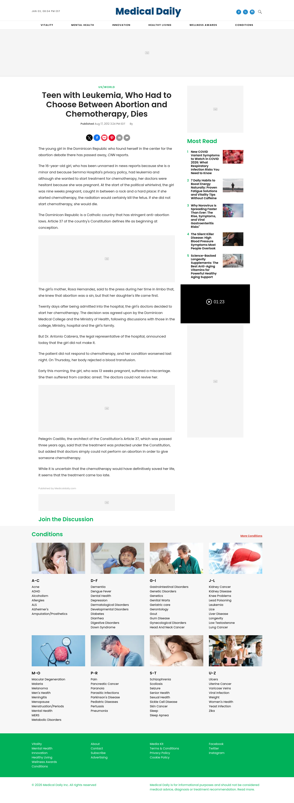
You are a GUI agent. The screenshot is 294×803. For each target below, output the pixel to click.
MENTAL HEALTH (82, 25)
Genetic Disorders (163, 591)
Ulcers (213, 679)
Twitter (214, 748)
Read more (245, 789)
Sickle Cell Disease (163, 702)
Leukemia (216, 605)
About (95, 744)
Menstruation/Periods (48, 706)
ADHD (36, 591)
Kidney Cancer (220, 587)
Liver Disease (218, 614)
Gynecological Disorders (168, 623)
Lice (211, 609)
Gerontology (159, 609)
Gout (153, 614)
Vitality (37, 744)
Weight (214, 697)
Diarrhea (97, 618)
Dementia (98, 587)
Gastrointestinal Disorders (169, 587)
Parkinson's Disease (105, 697)
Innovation (40, 753)
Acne (35, 587)
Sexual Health (160, 697)
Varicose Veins (220, 688)
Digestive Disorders (105, 623)
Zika (212, 711)
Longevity (216, 618)
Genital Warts (160, 600)
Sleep (154, 711)
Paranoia (97, 688)
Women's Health (221, 702)
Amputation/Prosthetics (49, 614)
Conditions (47, 534)
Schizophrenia (160, 679)
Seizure (155, 688)
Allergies (38, 600)
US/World (106, 87)
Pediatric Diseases (104, 702)
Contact (97, 748)
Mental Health (42, 711)
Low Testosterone (222, 623)
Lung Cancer (218, 627)
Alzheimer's (40, 609)
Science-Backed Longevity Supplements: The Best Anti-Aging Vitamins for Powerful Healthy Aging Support (204, 266)
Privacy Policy (160, 753)
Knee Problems (220, 596)
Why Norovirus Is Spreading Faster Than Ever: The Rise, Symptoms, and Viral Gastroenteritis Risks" (204, 216)
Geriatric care (160, 605)
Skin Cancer (159, 706)
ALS (34, 605)
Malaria (37, 684)
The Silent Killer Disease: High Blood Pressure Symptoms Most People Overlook (203, 241)
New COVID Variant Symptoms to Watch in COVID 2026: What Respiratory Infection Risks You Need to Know (205, 162)
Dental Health (101, 596)
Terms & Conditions (164, 748)
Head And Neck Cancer (167, 627)
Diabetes (97, 614)
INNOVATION (121, 25)
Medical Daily (148, 11)
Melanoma (40, 688)
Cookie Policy (160, 757)
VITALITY (47, 25)
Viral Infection (219, 693)
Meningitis (39, 697)
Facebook (216, 744)
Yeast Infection (220, 706)
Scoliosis (156, 684)
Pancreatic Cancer (105, 684)
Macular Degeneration (48, 679)
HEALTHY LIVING (160, 25)
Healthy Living (42, 757)
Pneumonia (99, 711)
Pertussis (97, 706)
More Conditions (251, 536)
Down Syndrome (103, 627)
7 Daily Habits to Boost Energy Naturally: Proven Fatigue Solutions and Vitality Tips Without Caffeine (204, 189)
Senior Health (160, 693)
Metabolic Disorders (46, 720)
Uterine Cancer (220, 684)
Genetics (156, 596)
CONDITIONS (244, 25)
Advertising (99, 757)
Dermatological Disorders (110, 605)
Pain (94, 679)
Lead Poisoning (220, 600)
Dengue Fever (101, 591)
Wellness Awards (203, 25)
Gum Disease (160, 618)
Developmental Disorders (109, 609)
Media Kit (157, 744)
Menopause (40, 702)
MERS (35, 715)
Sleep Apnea (159, 715)
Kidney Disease (220, 591)
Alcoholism (40, 596)
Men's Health (41, 693)
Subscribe (98, 753)
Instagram (216, 753)
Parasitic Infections (105, 693)
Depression (99, 600)
